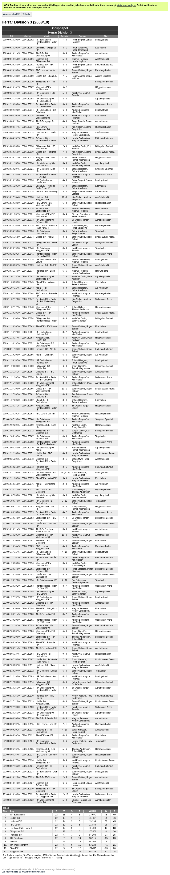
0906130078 (28, 459)
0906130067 (28, 436)
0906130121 (28, 766)
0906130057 (28, 372)
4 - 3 (64, 65)
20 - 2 (64, 197)
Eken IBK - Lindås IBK (46, 478)
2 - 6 (64, 406)
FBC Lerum (15, 825)
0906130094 (28, 580)
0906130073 (28, 467)
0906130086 (28, 552)
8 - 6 (64, 540)
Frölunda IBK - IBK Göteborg (44, 66)
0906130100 (28, 614)
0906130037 (28, 271)
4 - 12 (64, 580)
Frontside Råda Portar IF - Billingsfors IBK (46, 708)
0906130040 (28, 248)
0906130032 (28, 242)
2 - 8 (64, 138)
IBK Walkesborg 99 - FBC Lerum (45, 592)
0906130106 (28, 631)
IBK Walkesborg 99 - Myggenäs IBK (45, 384)
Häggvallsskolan (103, 87)
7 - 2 (64, 419)
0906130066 (28, 389)
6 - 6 (64, 271)
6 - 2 (64, 676)
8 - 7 (64, 332)
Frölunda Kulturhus (104, 65)
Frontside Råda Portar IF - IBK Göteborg (46, 378)
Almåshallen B (102, 59)
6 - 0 (64, 110)
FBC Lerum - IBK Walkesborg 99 (44, 204)
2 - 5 (64, 777)
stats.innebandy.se (126, 5)
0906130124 (28, 741)
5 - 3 (64, 133)
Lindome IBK (16, 821)
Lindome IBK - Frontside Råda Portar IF (46, 461)
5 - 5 (64, 343)
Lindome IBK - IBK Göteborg (44, 604)
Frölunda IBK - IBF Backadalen (44, 767)
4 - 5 (64, 453)
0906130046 (28, 313)
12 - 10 (64, 794)
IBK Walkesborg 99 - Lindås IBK (45, 801)
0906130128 (28, 772)
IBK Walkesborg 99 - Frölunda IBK (45, 221)
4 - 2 (64, 512)
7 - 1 (64, 724)
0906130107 (28, 659)
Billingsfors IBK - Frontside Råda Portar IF (46, 320)
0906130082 (28, 506)
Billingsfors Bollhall (104, 82)
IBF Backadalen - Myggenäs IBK (44, 598)
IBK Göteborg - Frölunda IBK (43, 437)
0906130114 (28, 682)
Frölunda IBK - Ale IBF (46, 349)
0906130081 (28, 495)
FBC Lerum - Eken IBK (46, 724)
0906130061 (28, 394)
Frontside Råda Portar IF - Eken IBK (46, 587)
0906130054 (28, 318)
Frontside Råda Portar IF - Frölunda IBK (46, 513)
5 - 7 (64, 208)
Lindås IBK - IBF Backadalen (43, 575)
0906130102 (28, 603)
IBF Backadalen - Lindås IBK (44, 181)
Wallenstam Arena (103, 104)
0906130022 (28, 174)
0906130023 (28, 157)
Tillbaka (27, 14)
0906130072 (28, 431)
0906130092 (28, 574)
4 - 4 (64, 99)
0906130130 (28, 789)
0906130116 (28, 718)
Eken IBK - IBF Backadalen (43, 401)
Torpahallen (100, 93)
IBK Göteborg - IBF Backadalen (45, 502)
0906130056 (28, 355)
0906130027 (28, 186)
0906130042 (28, 276)
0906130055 (28, 360)
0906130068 (28, 442)
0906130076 (28, 484)
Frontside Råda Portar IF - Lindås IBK (46, 255)
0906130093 (28, 586)
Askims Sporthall (103, 76)
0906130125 (28, 749)
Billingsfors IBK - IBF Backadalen (45, 147)
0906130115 (28, 724)
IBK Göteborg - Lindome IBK (43, 232)
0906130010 (28, 82)
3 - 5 (64, 231)
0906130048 (28, 307)
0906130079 (28, 512)
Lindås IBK (15, 818)
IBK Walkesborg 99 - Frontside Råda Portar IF (46, 690)
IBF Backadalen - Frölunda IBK (44, 361)
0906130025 (28, 208)
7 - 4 (64, 40)
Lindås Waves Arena (104, 152)
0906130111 (28, 665)
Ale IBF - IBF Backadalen (42, 289)
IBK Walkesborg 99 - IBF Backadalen (45, 100)
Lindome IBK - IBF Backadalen (44, 731)
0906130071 (28, 453)
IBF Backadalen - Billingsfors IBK (44, 553)
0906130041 (28, 254)
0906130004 (28, 53)
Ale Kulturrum (101, 53)
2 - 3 (64, 484)
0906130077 (28, 489)
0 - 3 (64, 436)
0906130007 (28, 87)
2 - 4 (64, 442)
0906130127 (28, 783)
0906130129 (28, 777)
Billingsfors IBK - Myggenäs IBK (43, 683)
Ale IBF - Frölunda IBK (46, 718)
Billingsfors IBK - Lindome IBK (43, 432)
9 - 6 (64, 597)
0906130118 (28, 713)
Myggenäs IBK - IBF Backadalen (45, 215)
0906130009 (28, 76)
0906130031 (28, 214)
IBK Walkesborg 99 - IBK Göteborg (45, 714)
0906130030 (28, 197)
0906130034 (28, 237)
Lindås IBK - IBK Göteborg (43, 314)
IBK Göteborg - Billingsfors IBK (43, 420)
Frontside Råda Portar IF (21, 828)
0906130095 (28, 591)
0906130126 (28, 760)
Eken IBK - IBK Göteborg (43, 541)
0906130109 (28, 676)
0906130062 (28, 400)
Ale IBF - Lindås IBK (45, 614)
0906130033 (28, 220)
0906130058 (28, 377)
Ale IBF (13, 841)
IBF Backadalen (17, 815)
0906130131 (28, 794)
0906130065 (28, 406)
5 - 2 (64, 225)
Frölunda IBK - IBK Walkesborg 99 (44, 626)
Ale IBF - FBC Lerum (46, 777)
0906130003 (28, 48)
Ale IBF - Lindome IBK (46, 648)
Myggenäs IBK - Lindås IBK (43, 339)
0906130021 (28, 169)
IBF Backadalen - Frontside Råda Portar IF (46, 42)
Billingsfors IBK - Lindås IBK (43, 367)
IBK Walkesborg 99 (19, 845)
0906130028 (28, 191)
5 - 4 (64, 59)
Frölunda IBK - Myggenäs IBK (43, 468)
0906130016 (28, 121)
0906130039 (28, 265)
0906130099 (28, 625)
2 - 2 (64, 414)
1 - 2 (64, 307)
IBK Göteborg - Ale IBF (46, 580)
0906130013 (28, 138)
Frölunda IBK (16, 835)
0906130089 (28, 546)
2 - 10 (64, 157)
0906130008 (28, 99)
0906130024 (28, 163)
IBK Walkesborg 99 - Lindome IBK (45, 164)
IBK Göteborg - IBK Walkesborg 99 (45, 344)
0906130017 (28, 127)
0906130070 (28, 448)
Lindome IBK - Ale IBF (46, 265)
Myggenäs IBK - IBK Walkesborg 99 (45, 750)
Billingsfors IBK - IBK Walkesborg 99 (45, 638)
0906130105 (28, 648)
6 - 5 (64, 355)
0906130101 (28, 620)
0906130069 (28, 425)
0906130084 (28, 523)
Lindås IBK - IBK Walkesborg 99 (43, 390)
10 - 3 (64, 389)
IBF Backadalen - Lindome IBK (44, 333)
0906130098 (28, 608)
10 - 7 (64, 431)
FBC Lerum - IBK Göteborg (44, 490)
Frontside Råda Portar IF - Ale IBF (46, 175)
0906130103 (28, 642)
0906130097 (28, 597)
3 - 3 (64, 163)
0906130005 (28, 70)
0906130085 (28, 557)
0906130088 (28, 529)
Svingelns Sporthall (104, 169)
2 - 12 (64, 501)
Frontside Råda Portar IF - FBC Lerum (46, 621)
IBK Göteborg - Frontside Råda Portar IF (46, 743)
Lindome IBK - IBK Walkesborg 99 (44, 536)
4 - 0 (64, 121)
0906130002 (28, 40)
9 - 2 (64, 87)
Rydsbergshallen (103, 70)
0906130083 (28, 518)
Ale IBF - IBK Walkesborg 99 (43, 54)
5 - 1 (64, 665)
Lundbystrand (101, 40)
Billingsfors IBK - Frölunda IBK (43, 570)
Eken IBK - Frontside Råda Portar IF (45, 187)
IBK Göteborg (16, 838)
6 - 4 (64, 259)
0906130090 (28, 535)
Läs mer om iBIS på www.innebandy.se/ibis (23, 872)
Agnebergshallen (103, 99)
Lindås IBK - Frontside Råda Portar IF (46, 660)
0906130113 (28, 688)
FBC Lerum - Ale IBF (45, 414)
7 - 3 (64, 169)
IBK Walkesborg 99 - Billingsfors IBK (45, 277)
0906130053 (28, 338)
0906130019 (28, 152)
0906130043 (28, 288)
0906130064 (28, 419)
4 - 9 (64, 288)
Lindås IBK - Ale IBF (45, 237)
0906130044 (28, 293)
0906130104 (28, 654)
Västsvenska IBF (11, 14)
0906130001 (28, 65)
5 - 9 (64, 478)
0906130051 (28, 332)
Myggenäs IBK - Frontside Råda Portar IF (46, 408)
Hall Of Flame (101, 208)
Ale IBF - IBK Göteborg (46, 191)
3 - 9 (64, 104)
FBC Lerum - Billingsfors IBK (43, 128)
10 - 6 (64, 535)
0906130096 (28, 563)
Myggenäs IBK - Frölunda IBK (43, 88)
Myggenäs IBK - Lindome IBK (43, 564)
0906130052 (28, 343)
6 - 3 (64, 203)
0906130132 (28, 800)
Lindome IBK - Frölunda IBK (42, 784)
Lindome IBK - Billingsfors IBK (43, 60)
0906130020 (28, 146)
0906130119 (28, 701)
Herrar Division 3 (60, 32)
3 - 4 (64, 53)
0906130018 (28, 133)
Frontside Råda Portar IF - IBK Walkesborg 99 (46, 301)
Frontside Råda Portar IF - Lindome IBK (46, 105)
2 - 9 (64, 146)
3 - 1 (64, 459)
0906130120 (28, 707)
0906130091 (28, 569)
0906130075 (28, 478)
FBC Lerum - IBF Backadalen (44, 655)
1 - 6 (64, 591)
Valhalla (99, 394)
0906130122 (28, 735)
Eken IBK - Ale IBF (44, 735)
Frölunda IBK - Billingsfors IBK (43, 209)
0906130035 (28, 225)
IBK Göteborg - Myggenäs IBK (43, 249)
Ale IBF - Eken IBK (44, 355)
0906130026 (28, 180)
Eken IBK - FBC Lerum (46, 326)
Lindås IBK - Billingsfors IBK (43, 761)
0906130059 (28, 383)
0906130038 (28, 259)
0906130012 (28, 104)
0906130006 (28, 59)
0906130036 (28, 231)
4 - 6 (64, 70)
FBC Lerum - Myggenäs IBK (43, 547)
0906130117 (28, 730)
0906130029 (28, 203)
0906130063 (28, 414)
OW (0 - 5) (65, 472)
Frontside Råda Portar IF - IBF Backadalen (46, 443)
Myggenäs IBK (16, 851)
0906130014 (28, 110)
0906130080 (28, 501)
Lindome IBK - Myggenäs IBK (43, 198)
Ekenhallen (100, 48)
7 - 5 (64, 76)
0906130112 (28, 671)
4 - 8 (64, 180)
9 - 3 (64, 116)
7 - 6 (64, 174)
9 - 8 (64, 654)
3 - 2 (64, 82)
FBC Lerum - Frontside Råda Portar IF (46, 226)
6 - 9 (64, 186)
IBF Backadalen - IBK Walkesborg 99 (46, 473)
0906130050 (28, 349)
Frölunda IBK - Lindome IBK (42, 395)
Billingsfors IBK (17, 831)
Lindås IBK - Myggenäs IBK (43, 702)
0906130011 (28, 93)
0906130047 (28, 299)
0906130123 (28, 755)
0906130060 (28, 366)
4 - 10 (64, 552)
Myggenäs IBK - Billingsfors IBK (43, 308)
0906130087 (28, 540)
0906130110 (28, 696)
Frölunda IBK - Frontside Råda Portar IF (46, 140)
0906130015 (28, 116)
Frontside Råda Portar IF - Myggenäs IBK (46, 795)
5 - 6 (64, 749)
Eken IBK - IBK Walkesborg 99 (43, 117)
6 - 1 (64, 299)
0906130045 (28, 282)
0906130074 (28, 472)
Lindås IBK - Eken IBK (46, 76)
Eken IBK (14, 848)
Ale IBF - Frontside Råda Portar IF (44, 530)
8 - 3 (64, 248)
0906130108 (28, 637)
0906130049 (28, 326)
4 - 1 (64, 48)
